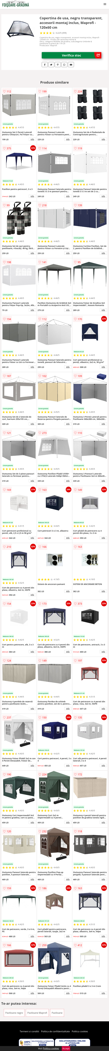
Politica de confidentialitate (55, 1031)
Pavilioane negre (14, 1012)
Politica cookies (80, 1031)
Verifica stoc (81, 55)
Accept (66, 1048)
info (32, 139)
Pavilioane (57, 1012)
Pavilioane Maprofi (37, 1012)
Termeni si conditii (29, 1031)
